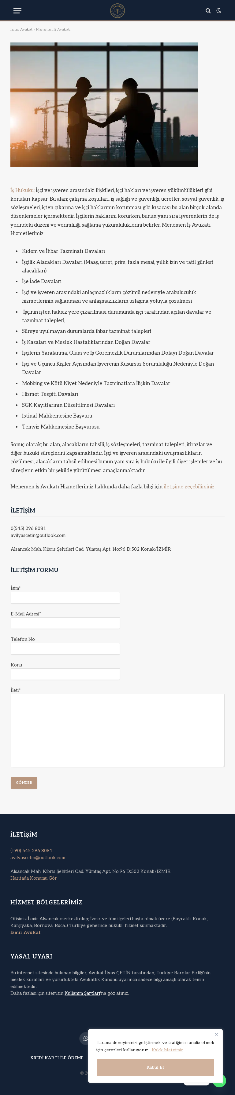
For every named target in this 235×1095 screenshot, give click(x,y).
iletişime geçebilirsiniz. (189, 487)
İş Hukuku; (23, 191)
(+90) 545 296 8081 (31, 850)
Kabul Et (155, 1067)
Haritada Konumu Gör (33, 878)
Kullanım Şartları (82, 993)
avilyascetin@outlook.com (37, 857)
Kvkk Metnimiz (167, 1050)
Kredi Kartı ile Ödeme (57, 1058)
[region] (155, 1056)
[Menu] (17, 11)
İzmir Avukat (21, 29)
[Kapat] (216, 1034)
